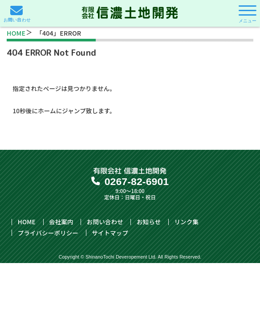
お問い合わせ (105, 222)
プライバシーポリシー (48, 232)
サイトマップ (110, 232)
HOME (16, 32)
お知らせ (149, 222)
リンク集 (186, 222)
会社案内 (61, 222)
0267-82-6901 (137, 181)
